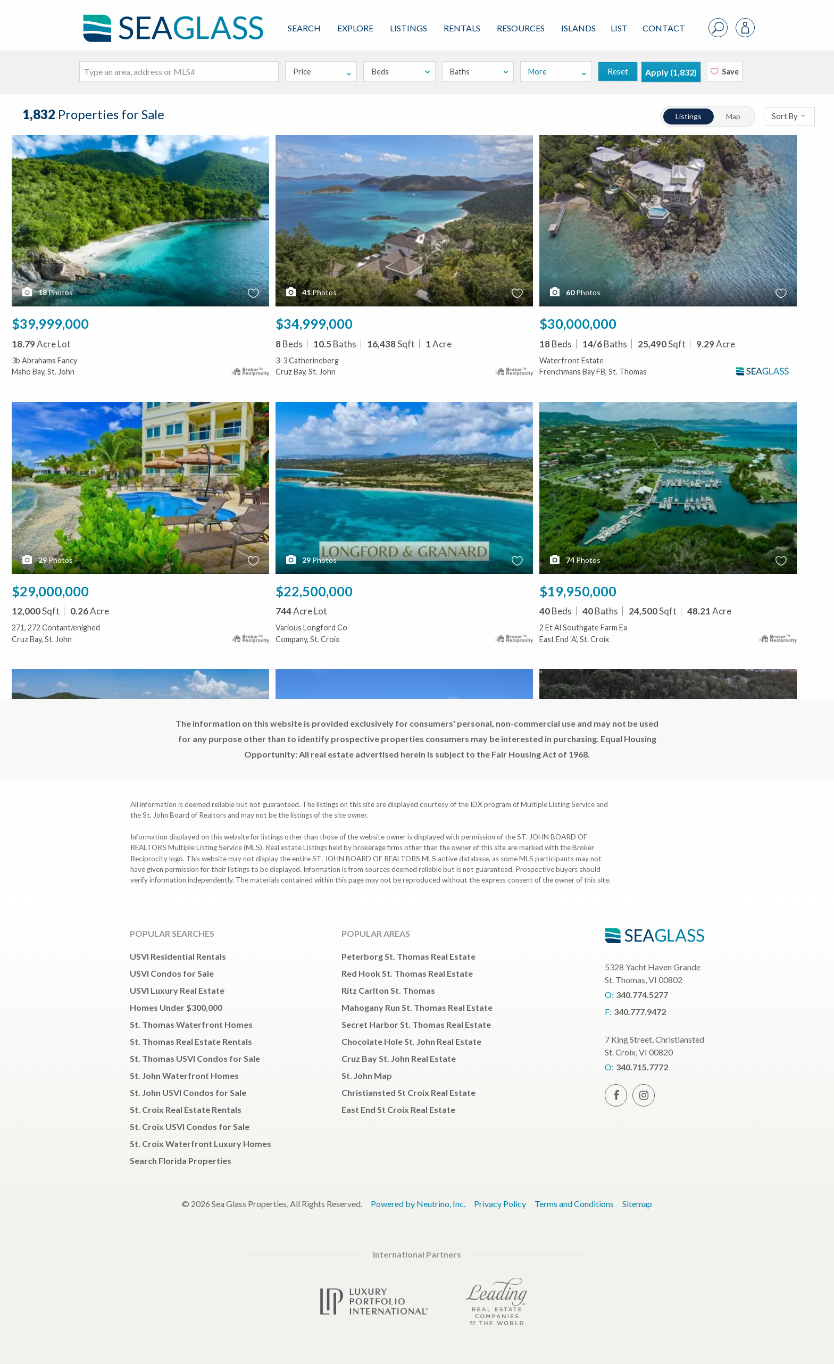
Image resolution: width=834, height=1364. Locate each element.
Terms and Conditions (574, 1204)
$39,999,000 (50, 323)
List (619, 28)
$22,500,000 (314, 591)
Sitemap (637, 1204)
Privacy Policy (500, 1204)
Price (322, 71)
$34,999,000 (314, 323)
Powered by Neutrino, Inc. (418, 1204)
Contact (664, 28)
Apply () (671, 72)
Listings (408, 28)
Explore (355, 28)
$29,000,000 (50, 591)
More (557, 71)
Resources (521, 28)
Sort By (789, 116)
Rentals (462, 28)
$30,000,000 (577, 323)
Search (304, 28)
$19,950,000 (577, 591)
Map (734, 116)
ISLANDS (578, 28)
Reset (617, 71)
